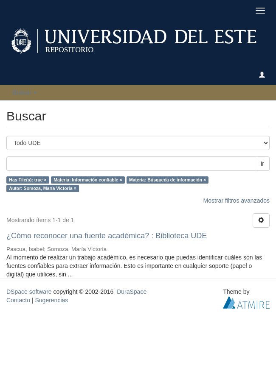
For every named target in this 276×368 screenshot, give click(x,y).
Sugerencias (51, 300)
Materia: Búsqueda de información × (167, 179)
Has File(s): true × (27, 179)
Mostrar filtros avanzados (236, 200)
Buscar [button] (25, 92)
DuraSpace (131, 291)
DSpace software (29, 291)
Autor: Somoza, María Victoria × (42, 188)
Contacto (18, 300)
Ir (262, 163)
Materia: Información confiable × (88, 179)
